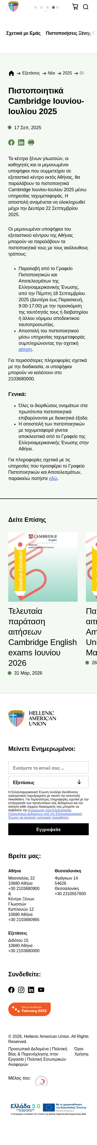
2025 (67, 73)
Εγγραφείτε (48, 829)
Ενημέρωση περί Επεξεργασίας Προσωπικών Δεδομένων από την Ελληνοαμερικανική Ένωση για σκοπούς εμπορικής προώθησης (45, 813)
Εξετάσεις (31, 73)
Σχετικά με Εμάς (23, 33)
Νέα (51, 73)
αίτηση (25, 349)
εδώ (53, 478)
